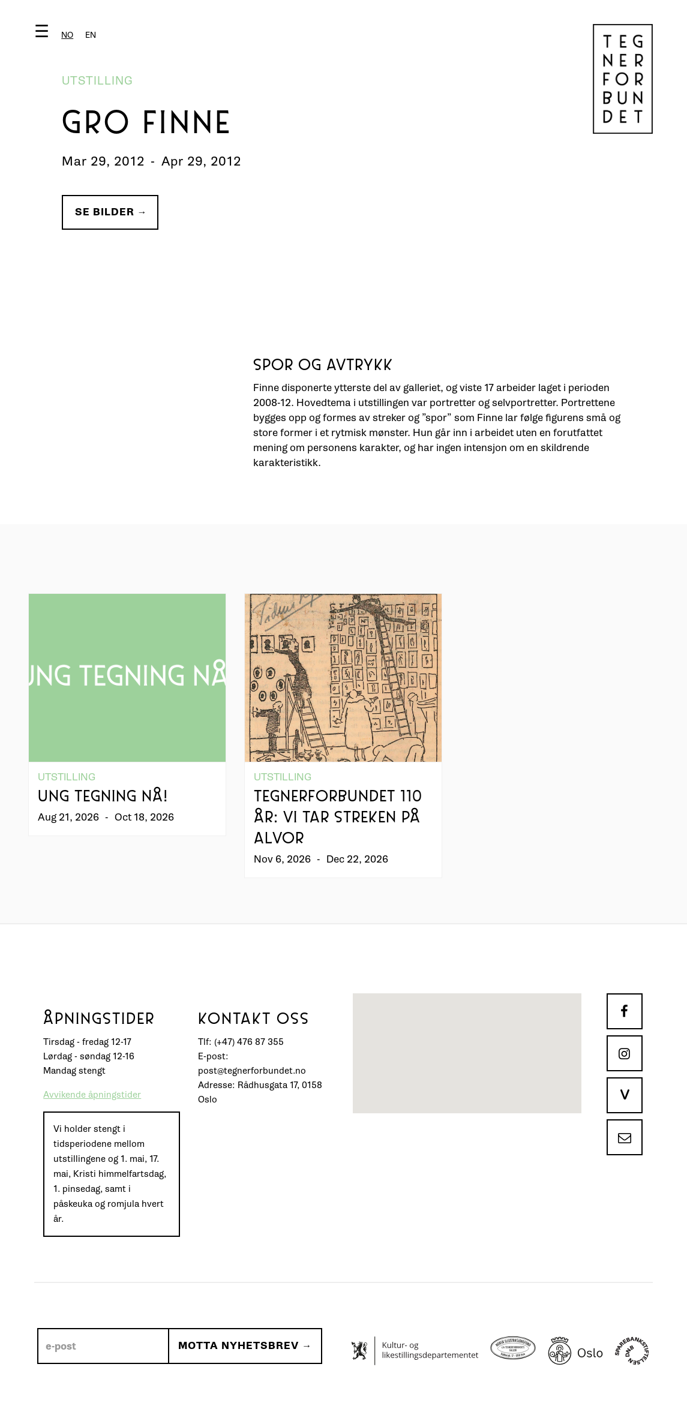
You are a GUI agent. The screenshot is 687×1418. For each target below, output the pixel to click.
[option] (90, 35)
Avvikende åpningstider (92, 1095)
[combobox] (67, 35)
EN (90, 35)
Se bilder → (111, 212)
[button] (68, 34)
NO (67, 35)
